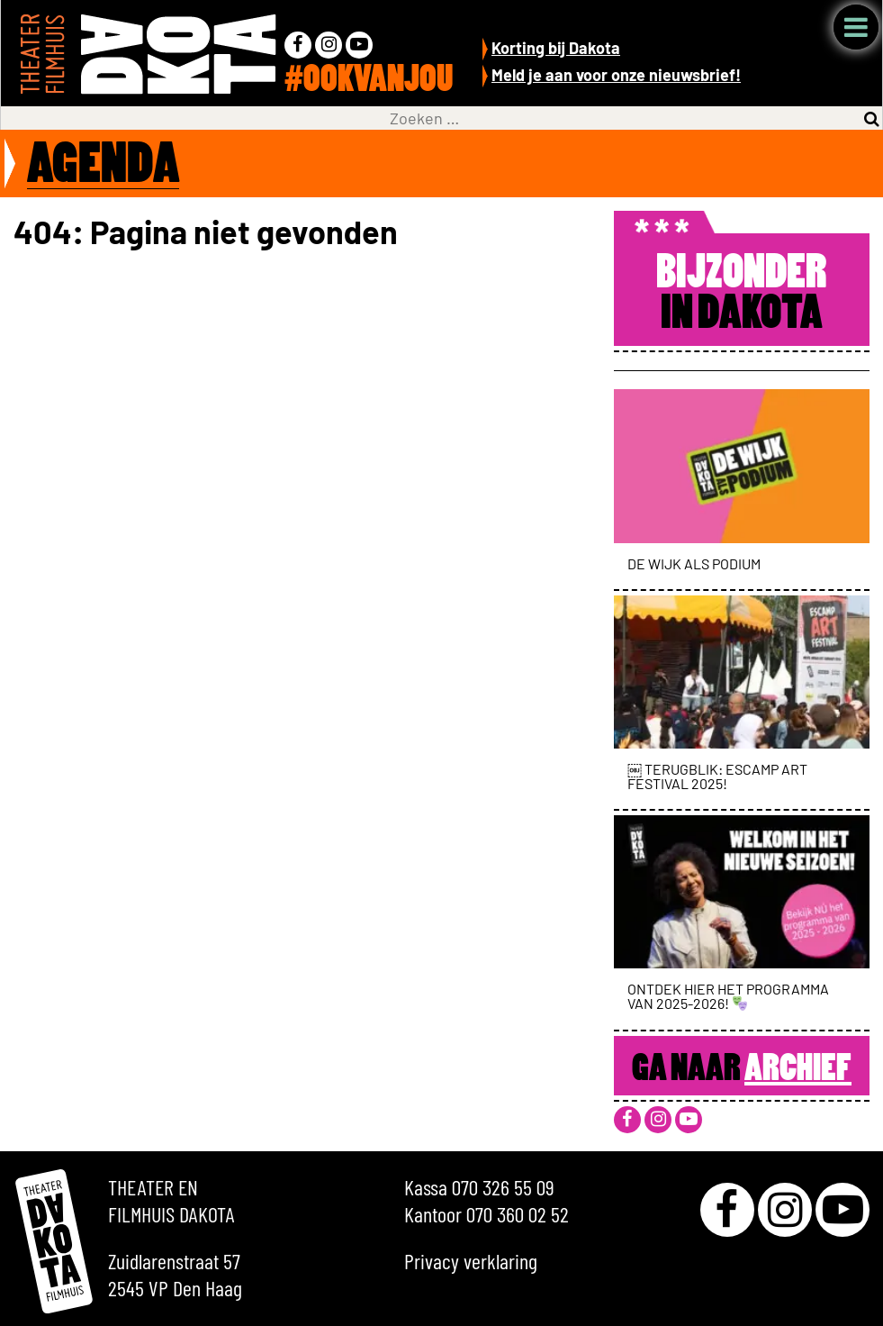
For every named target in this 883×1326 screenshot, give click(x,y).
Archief (797, 1070)
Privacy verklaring (470, 1261)
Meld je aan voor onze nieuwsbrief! (616, 75)
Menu (855, 27)
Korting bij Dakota (555, 48)
